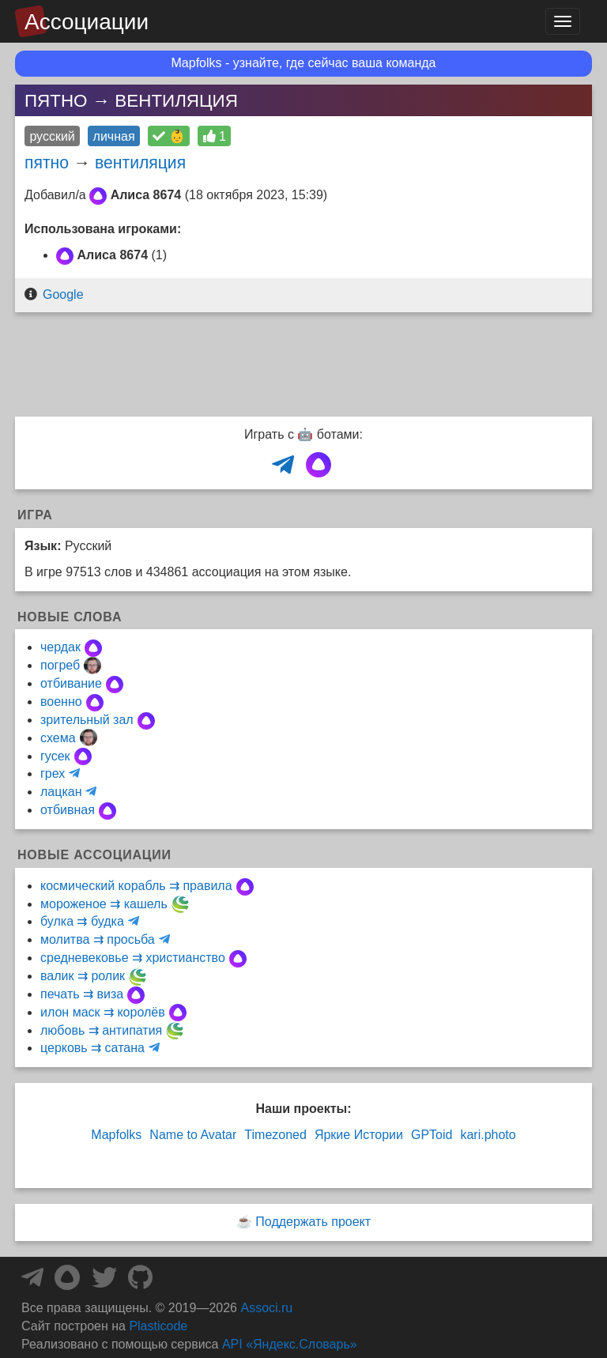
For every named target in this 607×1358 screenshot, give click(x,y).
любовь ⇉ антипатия (101, 1030)
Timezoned (275, 1134)
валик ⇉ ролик (82, 976)
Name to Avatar (192, 1134)
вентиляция (140, 162)
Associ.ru (266, 1308)
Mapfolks (116, 1134)
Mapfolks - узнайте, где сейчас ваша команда (304, 63)
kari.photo (487, 1134)
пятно (47, 162)
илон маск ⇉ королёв (102, 1012)
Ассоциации (87, 21)
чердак (60, 647)
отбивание (71, 683)
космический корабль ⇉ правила (136, 885)
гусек (55, 756)
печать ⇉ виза (81, 994)
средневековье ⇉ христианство (132, 957)
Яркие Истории (359, 1134)
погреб (60, 665)
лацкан (60, 791)
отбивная (67, 810)
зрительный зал (87, 719)
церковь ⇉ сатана (92, 1047)
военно (61, 701)
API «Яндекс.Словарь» (289, 1344)
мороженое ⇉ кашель (104, 904)
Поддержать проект (313, 1221)
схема (58, 738)
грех (52, 773)
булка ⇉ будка (82, 921)
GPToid (431, 1134)
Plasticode (158, 1326)
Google (63, 294)
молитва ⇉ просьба (97, 939)
